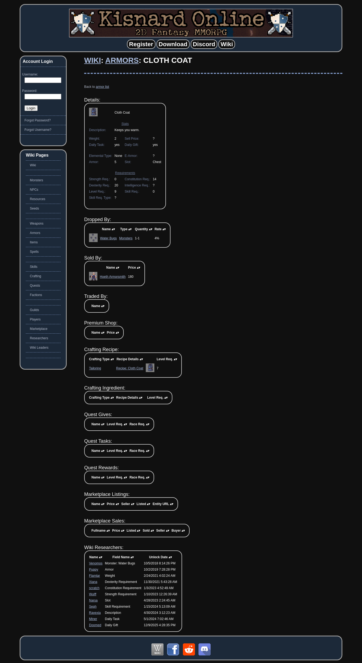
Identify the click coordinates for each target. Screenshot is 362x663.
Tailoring (95, 368)
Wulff (92, 594)
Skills (33, 267)
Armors (122, 60)
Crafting (35, 276)
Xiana (93, 582)
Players (35, 319)
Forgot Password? (37, 120)
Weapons (36, 223)
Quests (35, 285)
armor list (102, 87)
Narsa (93, 600)
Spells (34, 252)
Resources (37, 199)
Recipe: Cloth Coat (129, 368)
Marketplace (38, 329)
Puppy (93, 569)
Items (34, 242)
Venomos (95, 563)
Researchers (39, 338)
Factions (36, 295)
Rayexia (95, 613)
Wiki (92, 60)
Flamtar (94, 576)
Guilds (34, 310)
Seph (93, 606)
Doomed (95, 625)
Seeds (34, 208)
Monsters (125, 238)
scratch (94, 588)
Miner (93, 619)
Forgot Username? (37, 130)
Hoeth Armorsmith (113, 277)
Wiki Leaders (39, 347)
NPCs (34, 190)
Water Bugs (108, 238)
